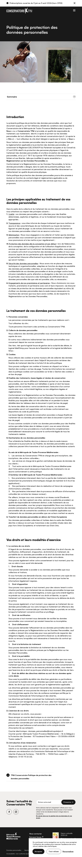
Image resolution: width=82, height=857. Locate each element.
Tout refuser (54, 851)
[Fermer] (75, 3)
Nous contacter (35, 834)
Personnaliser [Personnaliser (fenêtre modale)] (68, 851)
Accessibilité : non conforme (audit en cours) (21, 854)
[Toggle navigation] (74, 10)
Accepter (38, 851)
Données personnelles (13, 850)
